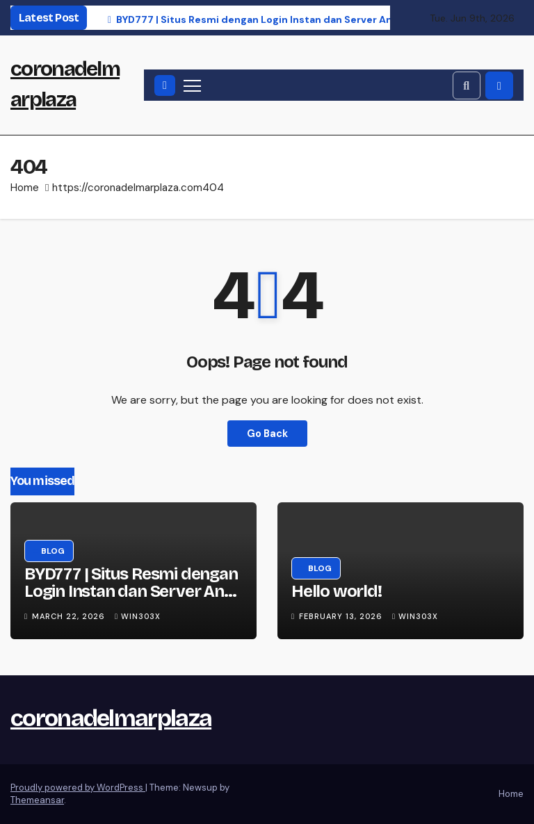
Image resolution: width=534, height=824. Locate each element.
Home (24, 188)
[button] (466, 85)
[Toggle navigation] (192, 85)
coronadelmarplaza (110, 718)
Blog (53, 551)
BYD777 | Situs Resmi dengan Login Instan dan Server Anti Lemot (131, 591)
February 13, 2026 (342, 616)
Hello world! (336, 591)
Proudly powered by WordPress (77, 787)
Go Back (267, 433)
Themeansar (37, 800)
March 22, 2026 (70, 616)
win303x (138, 616)
